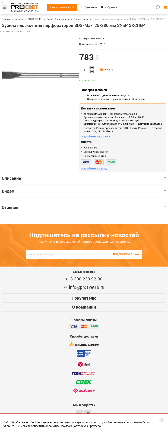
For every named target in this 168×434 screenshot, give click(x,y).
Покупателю (84, 298)
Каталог (19, 19)
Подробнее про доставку (95, 136)
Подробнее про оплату (94, 168)
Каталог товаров (62, 7)
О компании (84, 307)
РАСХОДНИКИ (35, 19)
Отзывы (84, 207)
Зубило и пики (81, 19)
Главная (6, 19)
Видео (84, 191)
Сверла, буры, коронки (58, 19)
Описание (84, 178)
